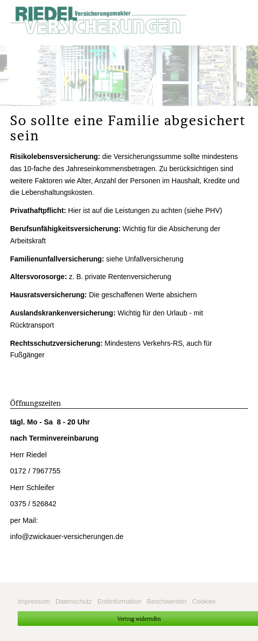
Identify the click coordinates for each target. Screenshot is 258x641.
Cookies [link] (204, 601)
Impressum (34, 601)
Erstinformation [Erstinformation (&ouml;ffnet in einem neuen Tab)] (119, 601)
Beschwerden (167, 601)
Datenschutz (73, 601)
